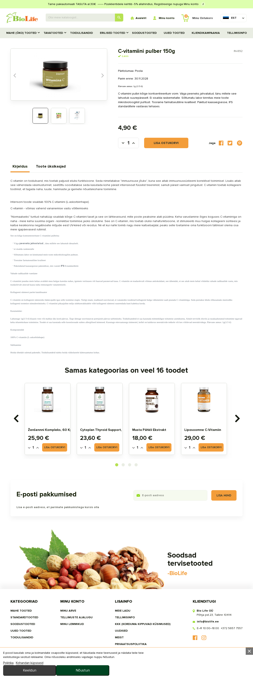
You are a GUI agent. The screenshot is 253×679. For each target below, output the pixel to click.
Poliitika (8, 673)
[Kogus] (122, 143)
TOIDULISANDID (81, 33)
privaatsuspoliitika (131, 646)
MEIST (119, 639)
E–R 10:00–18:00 (207, 630)
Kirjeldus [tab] (20, 167)
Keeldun (175, 666)
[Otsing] (84, 17)
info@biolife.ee (207, 623)
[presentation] (16, 419)
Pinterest (239, 143)
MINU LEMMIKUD (72, 626)
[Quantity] (34, 448)
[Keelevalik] (230, 18)
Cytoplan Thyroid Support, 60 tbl (107, 431)
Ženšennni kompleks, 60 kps (51, 431)
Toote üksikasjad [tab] (51, 167)
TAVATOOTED (53, 33)
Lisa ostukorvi (160, 143)
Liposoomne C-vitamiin (203, 431)
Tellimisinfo (237, 33)
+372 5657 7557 (231, 630)
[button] (117, 465)
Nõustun (226, 666)
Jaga (220, 143)
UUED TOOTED (174, 33)
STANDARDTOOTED (25, 619)
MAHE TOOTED (21, 612)
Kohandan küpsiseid (29, 673)
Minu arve (68, 612)
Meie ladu (122, 612)
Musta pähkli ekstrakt (150, 431)
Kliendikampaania (206, 33)
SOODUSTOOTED (144, 33)
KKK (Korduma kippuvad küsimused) (142, 626)
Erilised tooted (112, 33)
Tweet (229, 143)
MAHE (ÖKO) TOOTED (21, 33)
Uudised (121, 632)
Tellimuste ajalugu (76, 619)
